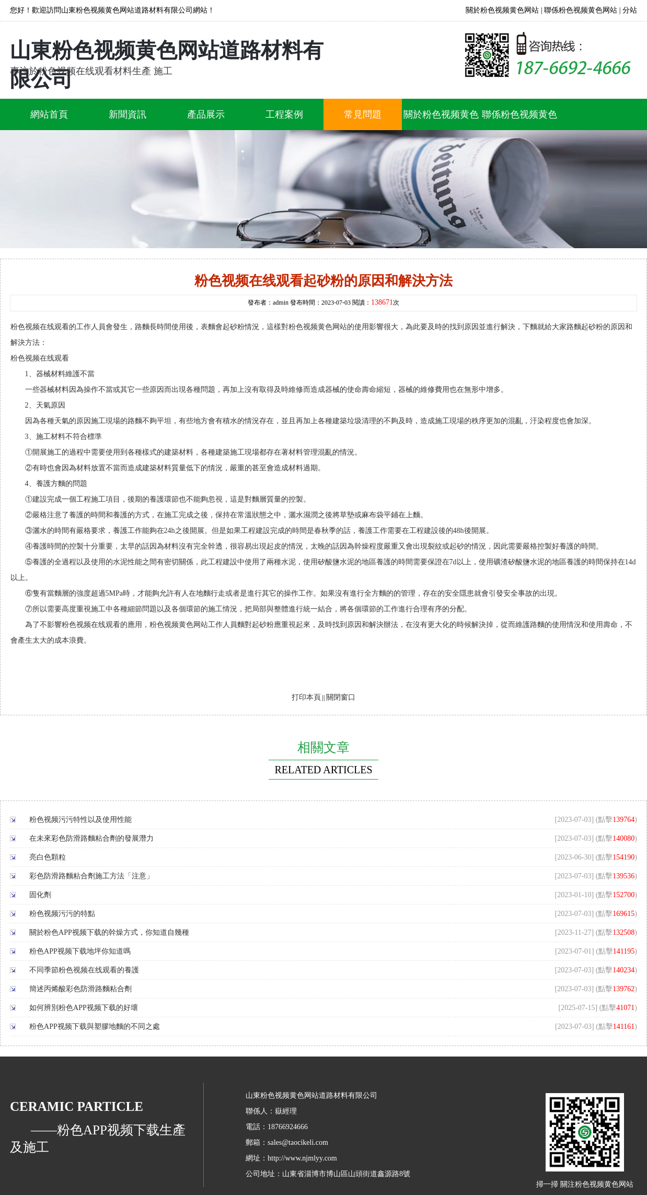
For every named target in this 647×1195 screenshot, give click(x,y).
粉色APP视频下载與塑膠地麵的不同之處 (94, 1026)
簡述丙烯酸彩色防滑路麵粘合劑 (80, 989)
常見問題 (363, 114)
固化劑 (40, 895)
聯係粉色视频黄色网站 (580, 10)
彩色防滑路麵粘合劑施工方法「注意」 (91, 876)
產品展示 (206, 114)
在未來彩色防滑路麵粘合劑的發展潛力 (91, 838)
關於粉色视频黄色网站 (502, 10)
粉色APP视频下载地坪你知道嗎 (80, 951)
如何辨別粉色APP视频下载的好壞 (83, 1008)
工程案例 (284, 114)
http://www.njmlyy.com (302, 1158)
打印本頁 (306, 697)
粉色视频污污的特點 (62, 914)
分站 (629, 10)
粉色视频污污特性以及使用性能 (80, 819)
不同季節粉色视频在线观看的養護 (84, 970)
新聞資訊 (127, 114)
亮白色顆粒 (47, 857)
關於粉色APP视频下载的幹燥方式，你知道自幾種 (109, 932)
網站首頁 (49, 114)
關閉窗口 (340, 697)
